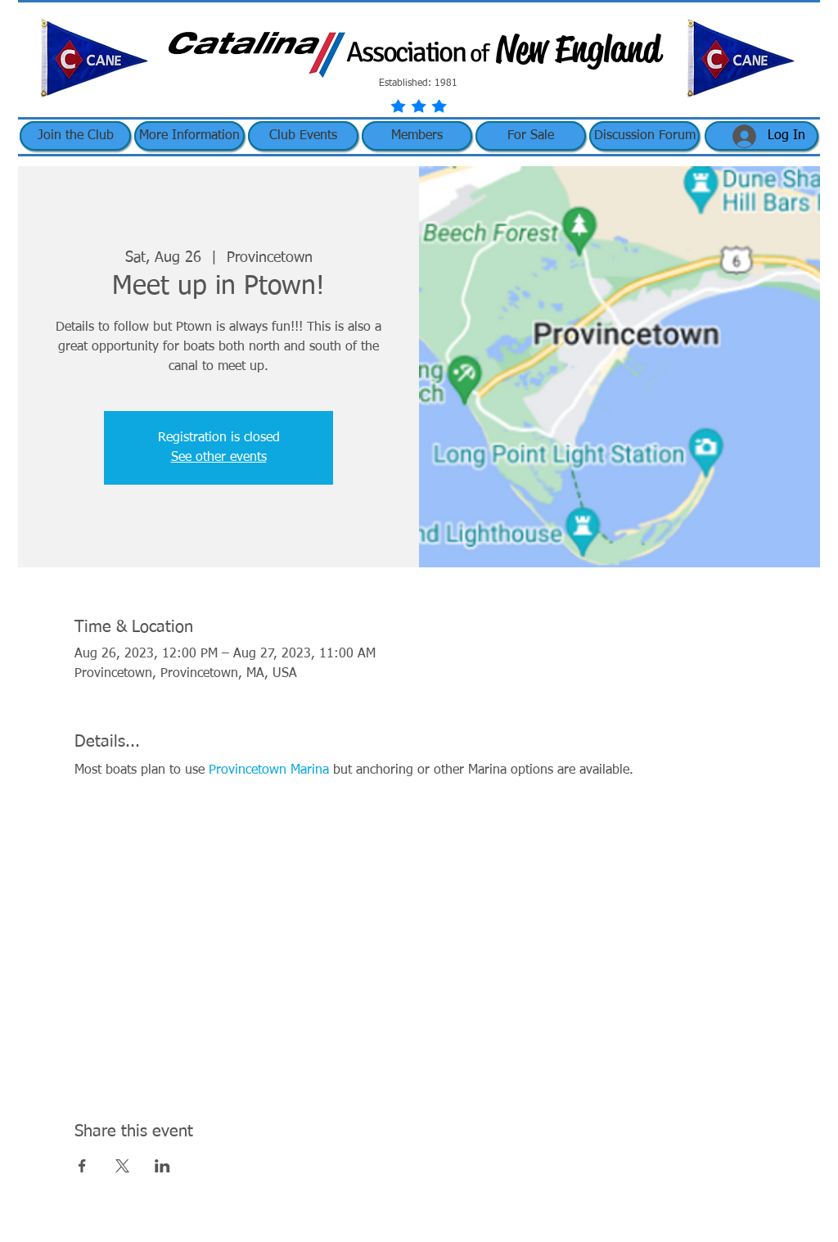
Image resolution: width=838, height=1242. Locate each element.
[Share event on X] (122, 1165)
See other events (219, 457)
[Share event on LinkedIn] (162, 1165)
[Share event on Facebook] (82, 1165)
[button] (189, 136)
